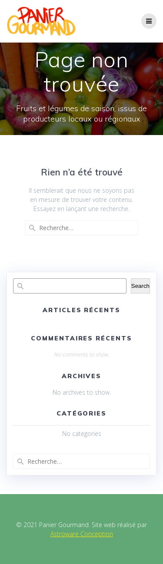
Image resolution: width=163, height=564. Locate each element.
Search (140, 286)
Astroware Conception (81, 534)
